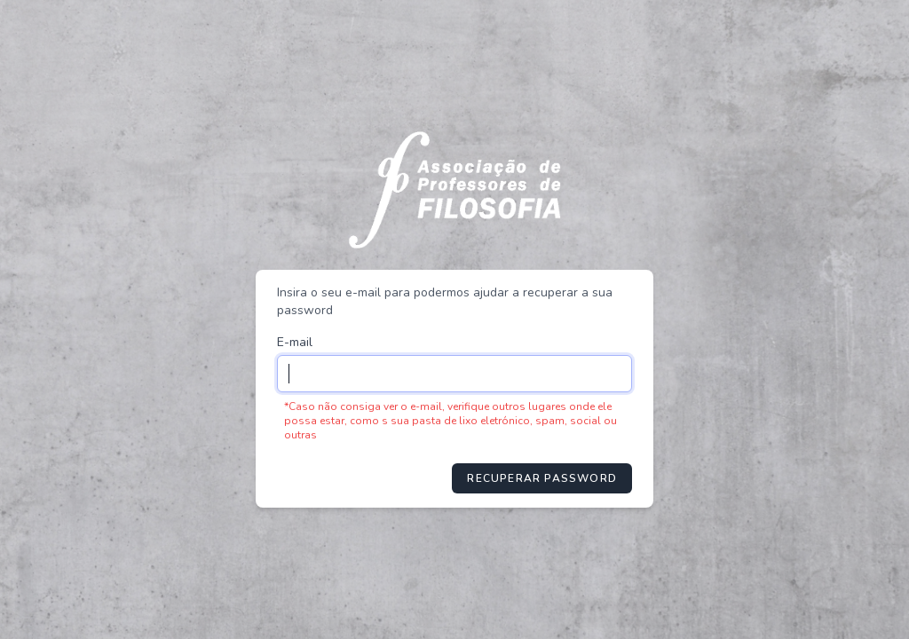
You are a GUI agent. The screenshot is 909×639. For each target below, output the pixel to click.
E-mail (294, 342)
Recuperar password (542, 478)
